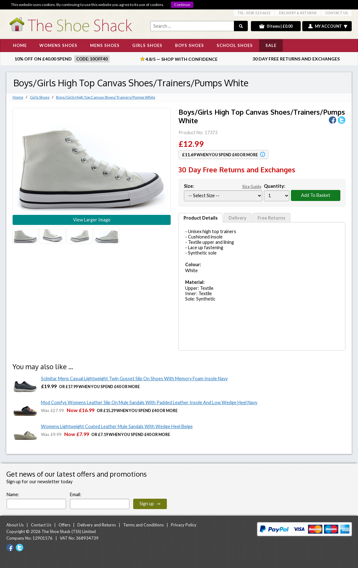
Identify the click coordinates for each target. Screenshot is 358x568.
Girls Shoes (39, 97)
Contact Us (41, 524)
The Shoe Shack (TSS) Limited (69, 531)
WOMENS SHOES (58, 45)
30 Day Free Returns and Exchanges (296, 58)
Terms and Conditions (143, 524)
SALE (270, 45)
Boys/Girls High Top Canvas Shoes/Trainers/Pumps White (105, 97)
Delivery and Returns (96, 524)
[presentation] (218, 497)
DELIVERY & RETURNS (298, 13)
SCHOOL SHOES (235, 45)
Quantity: (274, 186)
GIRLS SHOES (147, 45)
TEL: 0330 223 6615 (254, 13)
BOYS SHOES (189, 45)
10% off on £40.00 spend (43, 58)
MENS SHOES (105, 45)
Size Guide (251, 186)
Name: (13, 494)
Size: (223, 186)
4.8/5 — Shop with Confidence (179, 59)
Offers (64, 524)
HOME (20, 45)
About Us (15, 524)
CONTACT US (337, 13)
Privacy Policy (183, 524)
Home (18, 97)
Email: (75, 494)
